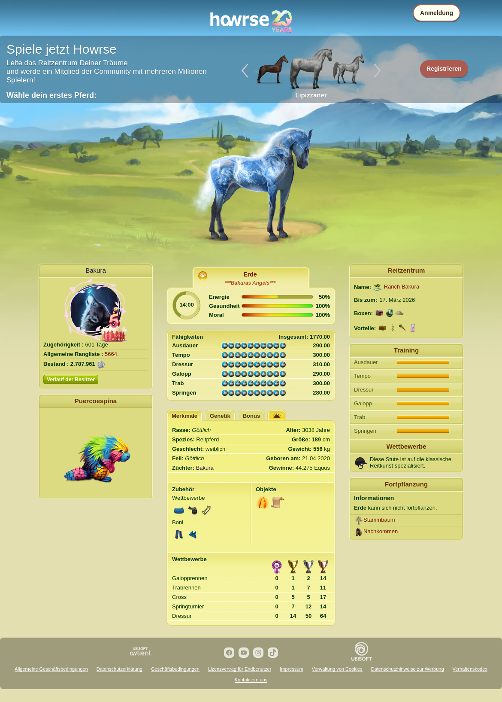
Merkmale (184, 416)
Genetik (220, 416)
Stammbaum (379, 520)
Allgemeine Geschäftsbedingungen (51, 669)
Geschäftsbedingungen (175, 669)
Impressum (291, 669)
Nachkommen (380, 531)
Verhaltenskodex (470, 669)
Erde (250, 274)
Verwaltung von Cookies (337, 669)
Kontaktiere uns (251, 679)
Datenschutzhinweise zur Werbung (407, 669)
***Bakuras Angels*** (250, 283)
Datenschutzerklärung (119, 669)
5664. (112, 354)
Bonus (251, 416)
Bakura (95, 270)
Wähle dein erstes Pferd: (51, 95)
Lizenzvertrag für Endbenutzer (239, 669)
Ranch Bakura (401, 286)
